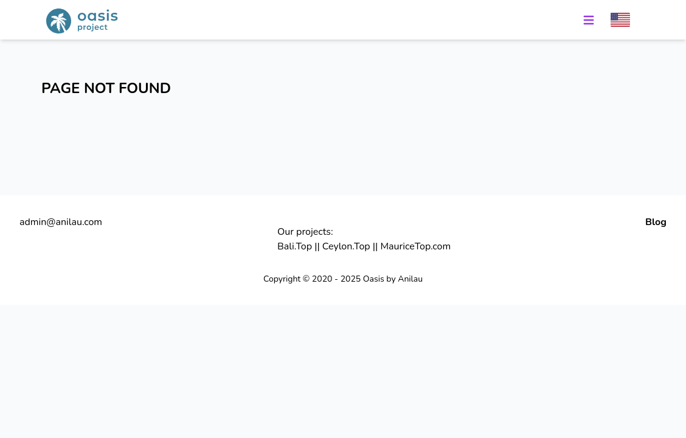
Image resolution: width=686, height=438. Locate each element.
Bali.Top (294, 246)
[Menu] (588, 20)
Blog (656, 222)
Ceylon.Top (346, 246)
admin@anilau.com (60, 222)
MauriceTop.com (415, 246)
